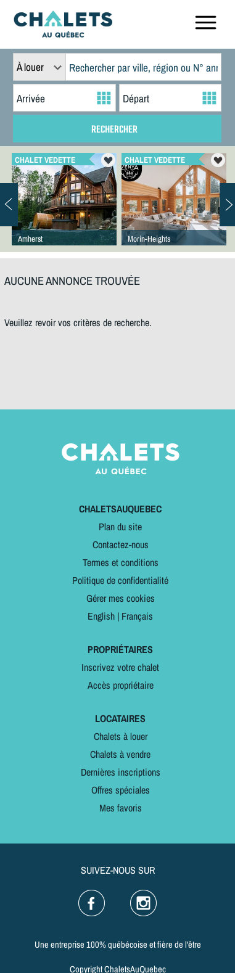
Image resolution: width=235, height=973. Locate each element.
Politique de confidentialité (120, 580)
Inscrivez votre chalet (120, 667)
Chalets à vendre (120, 754)
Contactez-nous (121, 544)
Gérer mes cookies (120, 598)
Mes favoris (120, 808)
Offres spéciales (120, 790)
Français (137, 616)
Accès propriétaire (121, 685)
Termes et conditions (121, 562)
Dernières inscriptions (120, 772)
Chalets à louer (120, 736)
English (101, 616)
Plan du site (120, 526)
